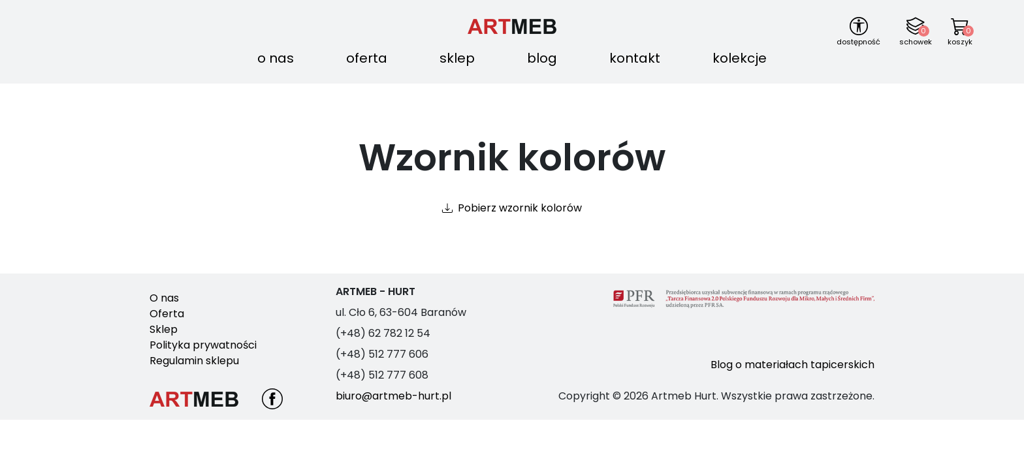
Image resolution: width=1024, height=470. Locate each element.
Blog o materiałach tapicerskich (792, 364)
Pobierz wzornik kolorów (520, 207)
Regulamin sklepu (194, 360)
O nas (275, 58)
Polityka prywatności (203, 344)
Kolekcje (739, 58)
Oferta (366, 58)
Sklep (457, 58)
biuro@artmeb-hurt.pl (393, 395)
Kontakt (634, 58)
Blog (542, 58)
